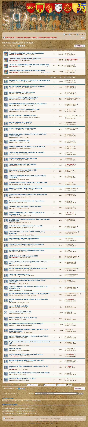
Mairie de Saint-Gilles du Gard (19, 117)
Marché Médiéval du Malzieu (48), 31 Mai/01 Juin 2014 (28, 268)
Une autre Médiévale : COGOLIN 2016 (22, 128)
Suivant (82, 385)
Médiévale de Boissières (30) (19, 141)
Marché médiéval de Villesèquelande (22, 92)
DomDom (13, 302)
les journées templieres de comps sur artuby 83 (26, 323)
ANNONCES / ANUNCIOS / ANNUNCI (26, 37)
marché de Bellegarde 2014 (18, 306)
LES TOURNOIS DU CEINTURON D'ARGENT (24, 59)
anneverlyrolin (15, 265)
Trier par (47, 384)
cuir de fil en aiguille (16, 276)
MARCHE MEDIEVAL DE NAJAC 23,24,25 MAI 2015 (27, 146)
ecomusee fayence (16, 235)
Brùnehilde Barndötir (17, 245)
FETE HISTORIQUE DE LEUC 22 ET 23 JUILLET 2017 (28, 104)
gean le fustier (71, 122)
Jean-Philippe (15, 197)
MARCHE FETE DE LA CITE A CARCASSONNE (25, 188)
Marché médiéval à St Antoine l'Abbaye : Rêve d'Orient (28, 336)
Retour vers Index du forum (11, 393)
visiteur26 (13, 137)
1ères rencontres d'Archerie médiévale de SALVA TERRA (29, 373)
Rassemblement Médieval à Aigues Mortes (24, 238)
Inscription (73, 34)
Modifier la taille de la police (83, 38)
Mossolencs (70, 65)
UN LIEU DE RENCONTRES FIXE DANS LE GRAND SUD (29, 65)
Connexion (81, 34)
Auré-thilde (14, 142)
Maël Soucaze (45, 423)
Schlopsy (13, 345)
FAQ (66, 34)
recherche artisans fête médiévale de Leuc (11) (25, 226)
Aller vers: (31, 393)
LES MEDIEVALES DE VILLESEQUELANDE (24, 110)
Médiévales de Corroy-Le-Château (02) (22, 170)
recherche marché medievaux (19, 274)
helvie (68, 53)
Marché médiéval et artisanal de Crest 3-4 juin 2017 (27, 86)
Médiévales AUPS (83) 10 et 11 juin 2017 (23, 98)
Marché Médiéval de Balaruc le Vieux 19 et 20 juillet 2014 (29, 293)
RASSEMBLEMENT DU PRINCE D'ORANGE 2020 (26, 53)
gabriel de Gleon (15, 290)
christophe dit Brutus (17, 99)
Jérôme (13, 283)
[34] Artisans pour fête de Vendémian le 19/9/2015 (26, 152)
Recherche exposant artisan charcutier (23, 158)
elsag (12, 337)
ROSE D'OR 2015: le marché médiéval (22, 164)
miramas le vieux (15, 348)
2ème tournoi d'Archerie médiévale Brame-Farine (26, 250)
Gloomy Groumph (16, 270)
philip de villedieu (16, 54)
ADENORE (14, 350)
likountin (13, 380)
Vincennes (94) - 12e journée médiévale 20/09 (25, 207)
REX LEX (13, 171)
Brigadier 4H (14, 82)
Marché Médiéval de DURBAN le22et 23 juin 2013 (26, 360)
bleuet (13, 307)
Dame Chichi (14, 124)
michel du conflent (72, 256)
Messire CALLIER (16, 129)
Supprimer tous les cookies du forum (50, 418)
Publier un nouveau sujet (79, 46)
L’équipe (36, 418)
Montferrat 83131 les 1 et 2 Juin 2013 (22, 378)
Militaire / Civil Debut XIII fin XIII (20, 312)
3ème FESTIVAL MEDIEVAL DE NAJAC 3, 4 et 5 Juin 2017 (29, 80)
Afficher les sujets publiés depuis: (23, 384)
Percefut (13, 154)
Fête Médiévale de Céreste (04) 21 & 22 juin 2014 (26, 244)
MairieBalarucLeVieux (17, 295)
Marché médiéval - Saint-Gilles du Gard (23, 115)
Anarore (13, 160)
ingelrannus (14, 313)
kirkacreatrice (70, 71)
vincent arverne (15, 325)
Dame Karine (14, 93)
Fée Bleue (14, 240)
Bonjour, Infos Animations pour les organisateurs (26, 201)
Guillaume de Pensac (17, 111)
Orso (12, 251)
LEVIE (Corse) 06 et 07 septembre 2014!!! (23, 256)
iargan (68, 312)
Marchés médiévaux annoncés (47, 37)
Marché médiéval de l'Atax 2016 (20, 122)
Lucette (13, 369)
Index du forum (9, 37)
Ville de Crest (15, 87)
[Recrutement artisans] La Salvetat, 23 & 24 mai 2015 (28, 182)
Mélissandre (14, 184)
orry (12, 319)
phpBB (36, 422)
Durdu (13, 202)
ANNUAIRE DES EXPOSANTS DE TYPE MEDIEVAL (27, 70)
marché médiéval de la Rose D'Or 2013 (23, 318)
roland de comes (15, 105)
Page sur (13, 45)
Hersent (69, 324)
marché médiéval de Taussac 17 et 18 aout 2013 (26, 354)
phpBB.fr (56, 423)
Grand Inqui (14, 60)
